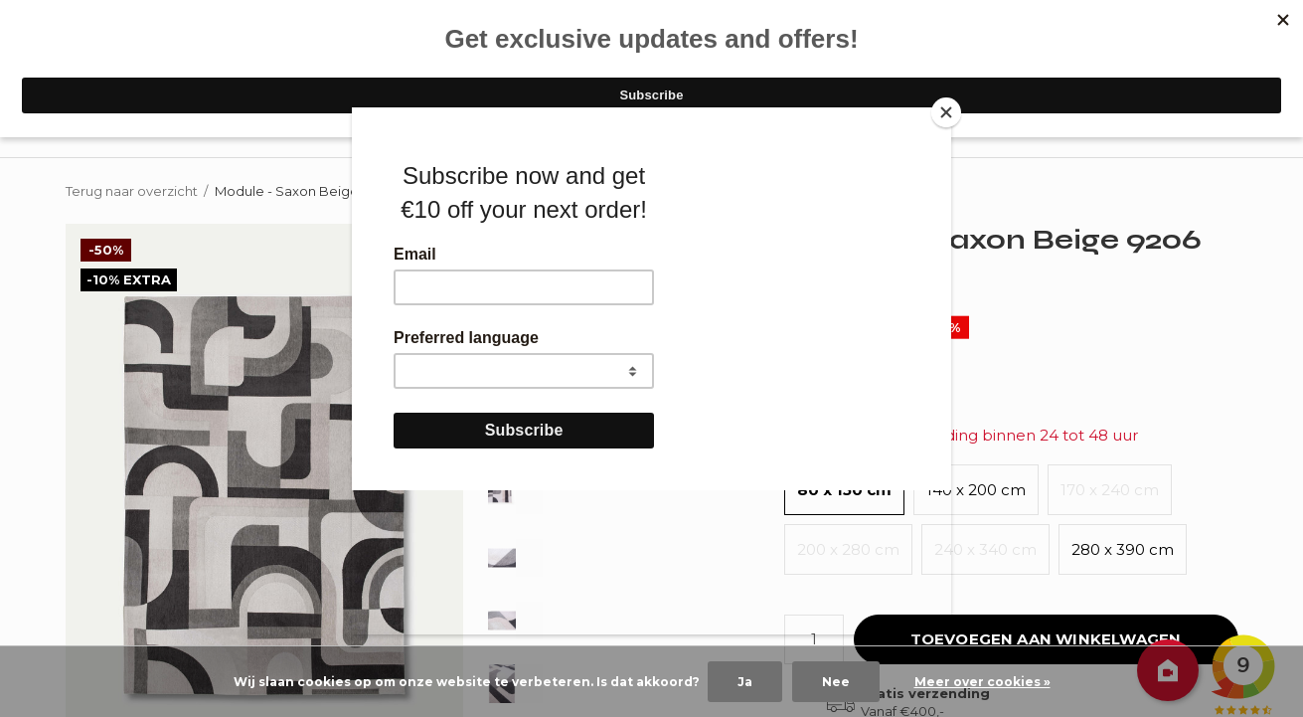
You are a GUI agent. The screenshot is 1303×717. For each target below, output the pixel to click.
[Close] (946, 112)
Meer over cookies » (982, 681)
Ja (744, 681)
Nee (836, 681)
